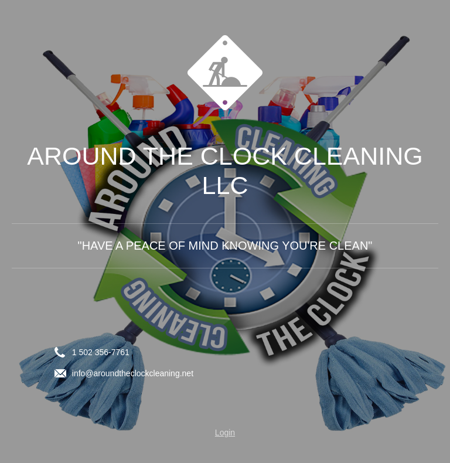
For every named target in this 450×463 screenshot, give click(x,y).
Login (225, 432)
